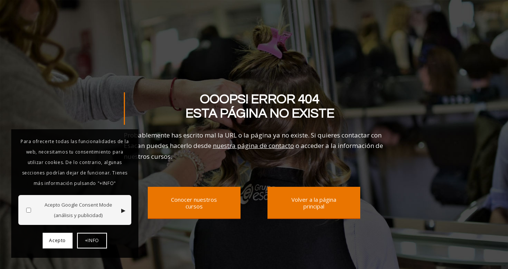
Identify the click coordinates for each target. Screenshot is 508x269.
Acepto (57, 240)
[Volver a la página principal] (313, 203)
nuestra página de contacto (253, 145)
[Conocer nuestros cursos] (194, 203)
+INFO (92, 240)
